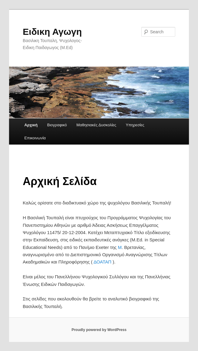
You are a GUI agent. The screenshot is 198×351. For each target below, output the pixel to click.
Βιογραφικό (57, 125)
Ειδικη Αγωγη (52, 32)
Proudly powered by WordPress (99, 330)
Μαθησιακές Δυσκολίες (96, 125)
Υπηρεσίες (135, 125)
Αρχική (31, 125)
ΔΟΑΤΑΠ (101, 261)
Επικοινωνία (35, 138)
